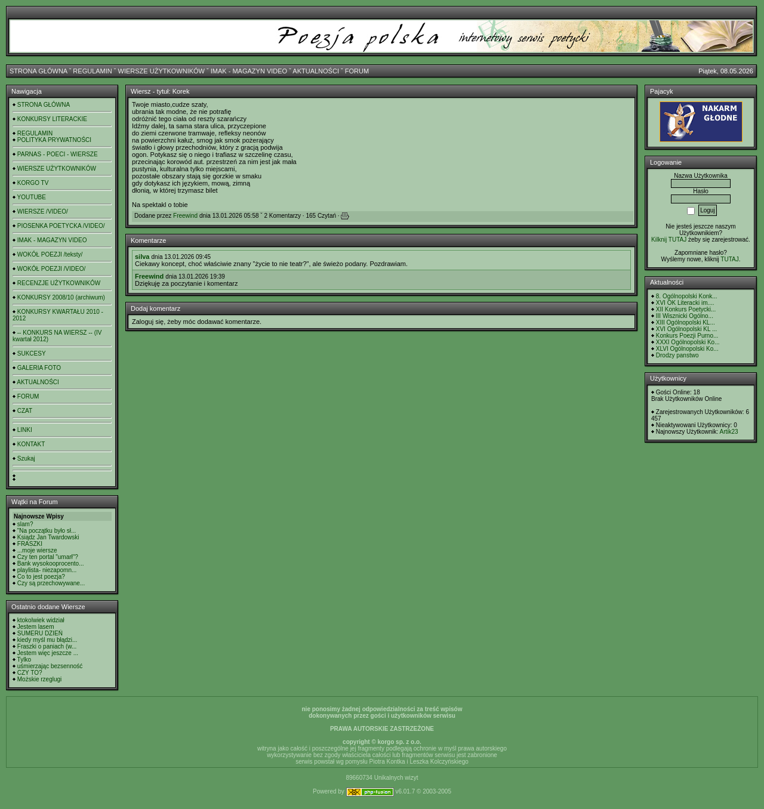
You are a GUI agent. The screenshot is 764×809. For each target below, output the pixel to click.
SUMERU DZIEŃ (40, 633)
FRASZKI (29, 544)
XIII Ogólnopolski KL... (685, 322)
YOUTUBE (31, 197)
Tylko (24, 659)
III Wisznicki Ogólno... (684, 316)
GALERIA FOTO (39, 368)
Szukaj (26, 458)
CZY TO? (29, 672)
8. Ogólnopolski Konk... (686, 296)
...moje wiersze (37, 550)
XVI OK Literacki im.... (685, 302)
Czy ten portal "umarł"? (47, 557)
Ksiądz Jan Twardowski (48, 537)
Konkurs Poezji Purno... (687, 335)
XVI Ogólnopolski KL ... (686, 329)
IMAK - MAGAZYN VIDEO (249, 71)
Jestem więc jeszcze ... (47, 653)
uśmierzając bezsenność (50, 666)
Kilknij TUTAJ (668, 239)
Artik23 (728, 431)
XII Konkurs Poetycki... (686, 309)
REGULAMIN (92, 71)
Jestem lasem (35, 626)
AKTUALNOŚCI (315, 71)
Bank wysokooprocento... (50, 563)
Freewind (185, 215)
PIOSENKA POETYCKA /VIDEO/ (61, 226)
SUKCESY (31, 353)
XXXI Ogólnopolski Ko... (688, 342)
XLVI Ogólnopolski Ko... (687, 348)
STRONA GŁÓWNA (38, 71)
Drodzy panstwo (677, 355)
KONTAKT (31, 444)
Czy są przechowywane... (51, 583)
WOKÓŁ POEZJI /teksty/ (49, 254)
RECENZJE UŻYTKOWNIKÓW (58, 283)
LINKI (24, 430)
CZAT (24, 410)
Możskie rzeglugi (39, 679)
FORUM (357, 71)
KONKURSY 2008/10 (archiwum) (61, 297)
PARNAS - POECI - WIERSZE (57, 154)
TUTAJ (729, 259)
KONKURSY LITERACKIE (52, 119)
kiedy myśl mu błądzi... (47, 640)
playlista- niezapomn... (47, 570)
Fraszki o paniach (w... (46, 646)
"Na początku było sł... (46, 530)
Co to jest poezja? (41, 576)
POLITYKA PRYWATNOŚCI (54, 140)
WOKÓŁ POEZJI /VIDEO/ (51, 268)
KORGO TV (33, 183)
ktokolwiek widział (40, 620)
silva (142, 256)
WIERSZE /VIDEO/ (42, 211)
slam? (25, 524)
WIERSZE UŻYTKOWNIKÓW (161, 71)
